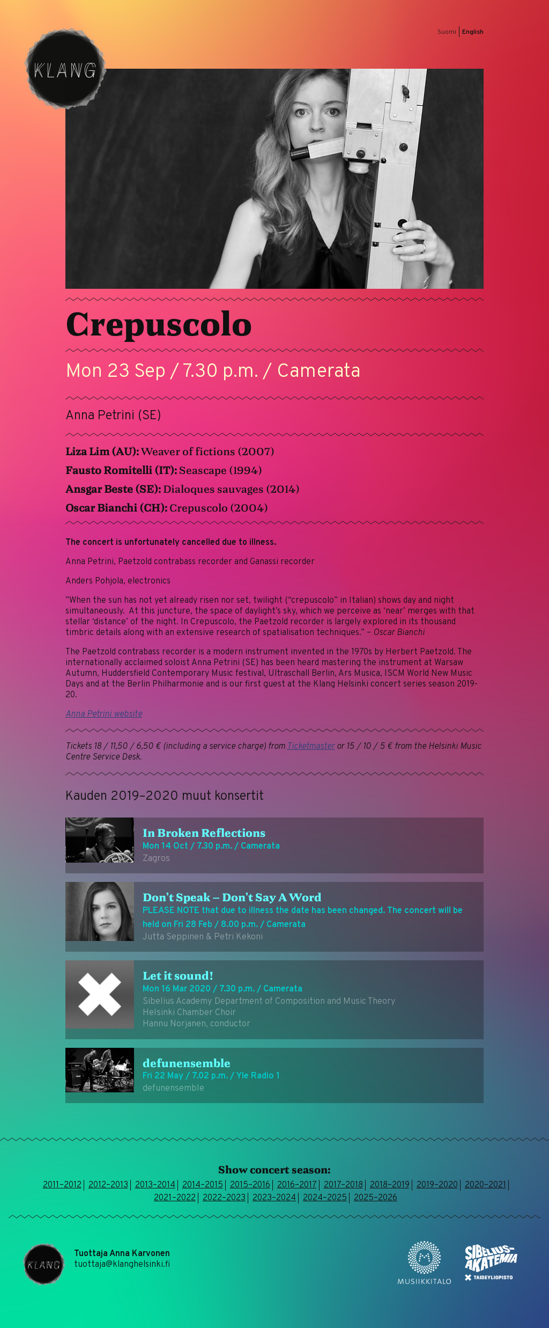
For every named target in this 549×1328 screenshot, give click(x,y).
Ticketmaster (311, 746)
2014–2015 (202, 1185)
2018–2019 (390, 1185)
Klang (65, 69)
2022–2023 (224, 1198)
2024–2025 (325, 1198)
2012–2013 (108, 1185)
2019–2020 (437, 1185)
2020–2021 (485, 1185)
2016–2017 (297, 1185)
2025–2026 (375, 1198)
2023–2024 (274, 1198)
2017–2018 (343, 1185)
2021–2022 (175, 1198)
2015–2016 (250, 1185)
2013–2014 (155, 1185)
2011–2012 (62, 1185)
